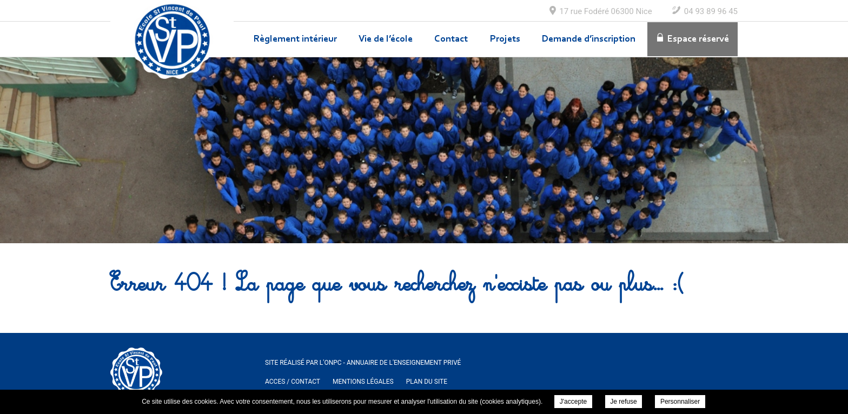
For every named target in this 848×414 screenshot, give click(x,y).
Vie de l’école (386, 39)
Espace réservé (698, 39)
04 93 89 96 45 (711, 11)
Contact (451, 39)
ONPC (332, 362)
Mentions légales (363, 381)
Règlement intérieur (295, 39)
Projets (505, 39)
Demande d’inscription (588, 39)
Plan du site (426, 381)
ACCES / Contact (292, 381)
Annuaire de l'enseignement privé (404, 362)
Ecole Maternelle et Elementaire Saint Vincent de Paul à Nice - (172, 39)
